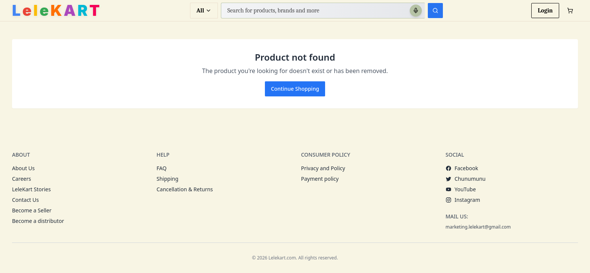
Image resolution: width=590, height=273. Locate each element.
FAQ (162, 168)
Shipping (167, 178)
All (203, 10)
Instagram (463, 199)
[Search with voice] (416, 11)
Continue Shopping (295, 88)
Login (545, 10)
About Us (23, 168)
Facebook (462, 168)
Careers (21, 178)
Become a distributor (38, 220)
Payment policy (320, 178)
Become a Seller (32, 210)
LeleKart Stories (31, 189)
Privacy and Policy (323, 168)
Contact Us (25, 199)
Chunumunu (466, 178)
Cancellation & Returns (185, 189)
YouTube (461, 189)
